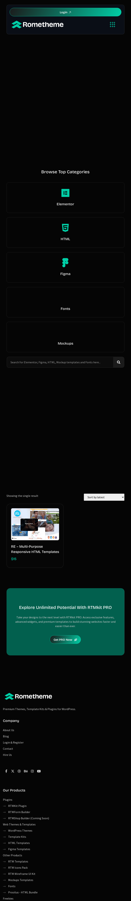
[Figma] (65, 262)
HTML (65, 239)
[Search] (118, 362)
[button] (112, 24)
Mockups (65, 343)
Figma (65, 274)
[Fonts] (65, 297)
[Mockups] (65, 332)
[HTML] (65, 227)
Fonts (65, 309)
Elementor (65, 204)
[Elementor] (65, 192)
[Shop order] (104, 497)
